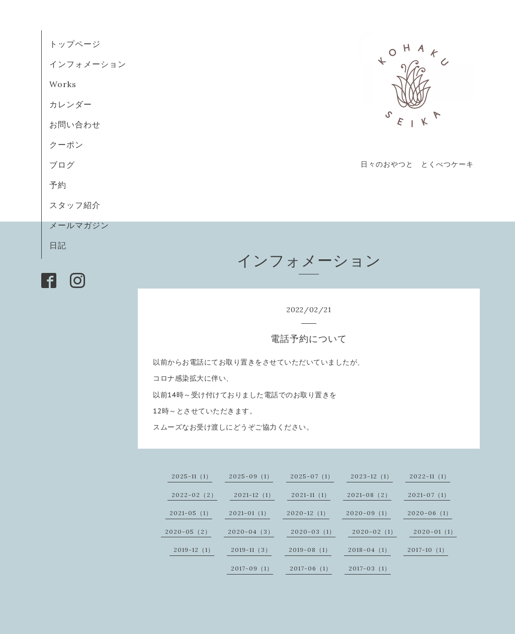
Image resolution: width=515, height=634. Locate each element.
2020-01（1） (435, 531)
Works (62, 84)
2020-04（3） (251, 531)
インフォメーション (87, 64)
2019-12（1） (194, 549)
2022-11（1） (429, 476)
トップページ (75, 44)
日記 (57, 245)
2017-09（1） (252, 568)
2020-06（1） (429, 513)
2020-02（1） (374, 531)
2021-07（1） (429, 495)
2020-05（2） (188, 531)
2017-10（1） (427, 549)
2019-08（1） (310, 549)
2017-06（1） (311, 568)
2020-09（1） (368, 513)
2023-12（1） (372, 476)
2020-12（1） (308, 513)
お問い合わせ (75, 124)
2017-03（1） (370, 568)
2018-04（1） (369, 549)
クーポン (66, 144)
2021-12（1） (254, 495)
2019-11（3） (251, 549)
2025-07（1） (312, 476)
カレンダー (70, 104)
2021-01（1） (249, 513)
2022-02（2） (194, 495)
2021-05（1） (190, 513)
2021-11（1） (310, 495)
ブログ (66, 165)
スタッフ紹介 (75, 205)
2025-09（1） (251, 476)
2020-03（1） (313, 531)
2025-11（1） (191, 476)
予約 (57, 185)
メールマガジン (79, 225)
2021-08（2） (369, 495)
